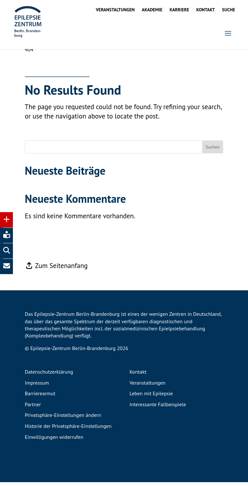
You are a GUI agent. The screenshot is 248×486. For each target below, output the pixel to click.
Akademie (152, 10)
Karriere (179, 10)
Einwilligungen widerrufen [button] (54, 441)
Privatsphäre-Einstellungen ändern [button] (63, 419)
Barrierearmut (40, 397)
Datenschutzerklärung (49, 376)
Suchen (213, 151)
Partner (33, 408)
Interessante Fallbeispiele (157, 408)
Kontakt (205, 10)
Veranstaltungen (115, 10)
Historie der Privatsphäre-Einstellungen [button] (68, 430)
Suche (228, 10)
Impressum (37, 387)
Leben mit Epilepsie (151, 397)
